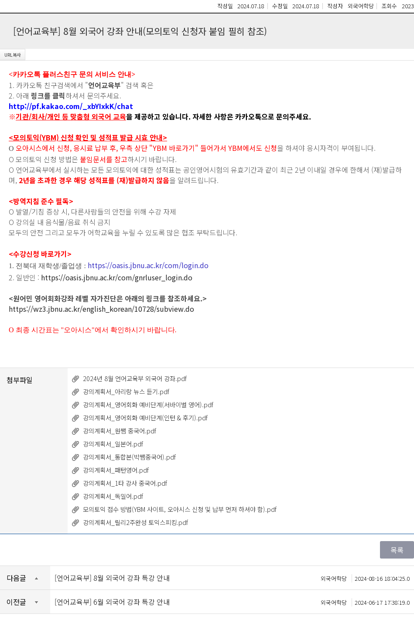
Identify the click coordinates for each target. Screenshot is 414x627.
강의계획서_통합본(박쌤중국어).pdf (129, 456)
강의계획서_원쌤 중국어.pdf (119, 430)
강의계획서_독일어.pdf (113, 496)
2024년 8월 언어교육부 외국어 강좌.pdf (135, 378)
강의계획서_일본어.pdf (113, 443)
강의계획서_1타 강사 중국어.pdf (125, 482)
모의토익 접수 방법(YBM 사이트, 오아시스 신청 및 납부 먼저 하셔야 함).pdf (180, 509)
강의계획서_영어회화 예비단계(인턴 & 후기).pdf (145, 417)
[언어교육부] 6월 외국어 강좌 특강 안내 (232, 601)
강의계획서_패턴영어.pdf (116, 469)
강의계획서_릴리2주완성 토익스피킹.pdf (135, 522)
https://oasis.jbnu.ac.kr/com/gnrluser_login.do (116, 277)
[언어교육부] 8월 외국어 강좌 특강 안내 (232, 577)
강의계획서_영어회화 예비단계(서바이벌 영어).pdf (148, 404)
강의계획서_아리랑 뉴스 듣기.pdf (126, 391)
